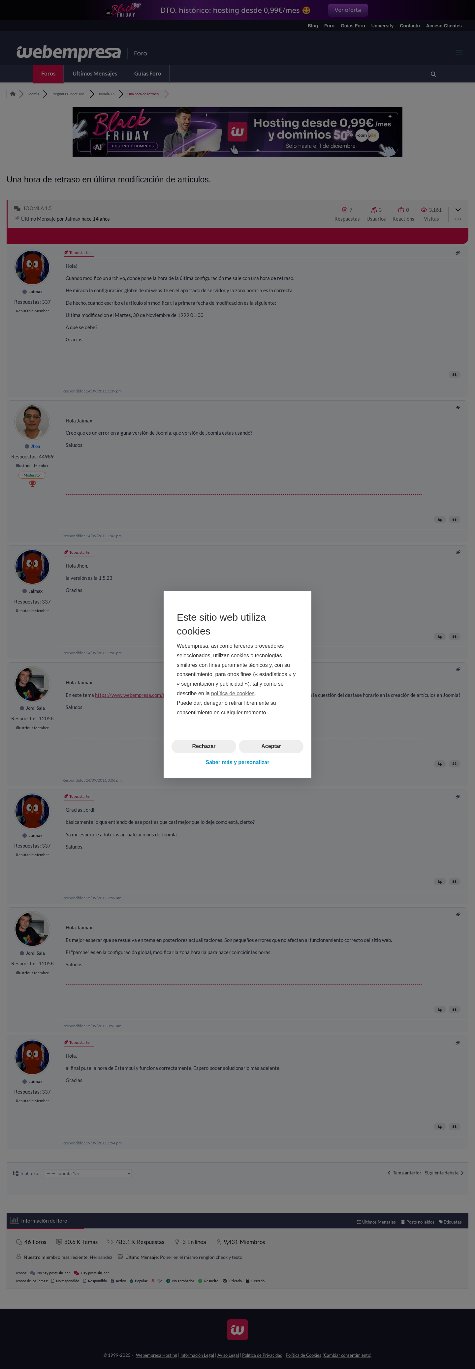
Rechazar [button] (203, 746)
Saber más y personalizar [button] (237, 762)
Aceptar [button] (271, 746)
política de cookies (233, 693)
